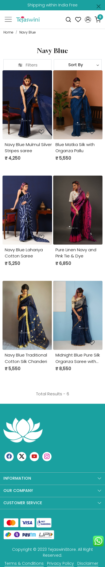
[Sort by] (78, 64)
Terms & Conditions (24, 563)
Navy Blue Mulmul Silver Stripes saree (28, 148)
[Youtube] (34, 456)
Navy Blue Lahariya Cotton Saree (24, 253)
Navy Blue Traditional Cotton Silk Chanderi (26, 358)
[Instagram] (47, 456)
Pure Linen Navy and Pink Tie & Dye (75, 253)
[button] (88, 19)
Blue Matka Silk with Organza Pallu (75, 148)
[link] (68, 19)
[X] (21, 456)
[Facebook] (9, 456)
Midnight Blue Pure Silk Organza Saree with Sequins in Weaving (77, 358)
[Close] (98, 6)
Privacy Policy (60, 563)
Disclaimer (87, 563)
